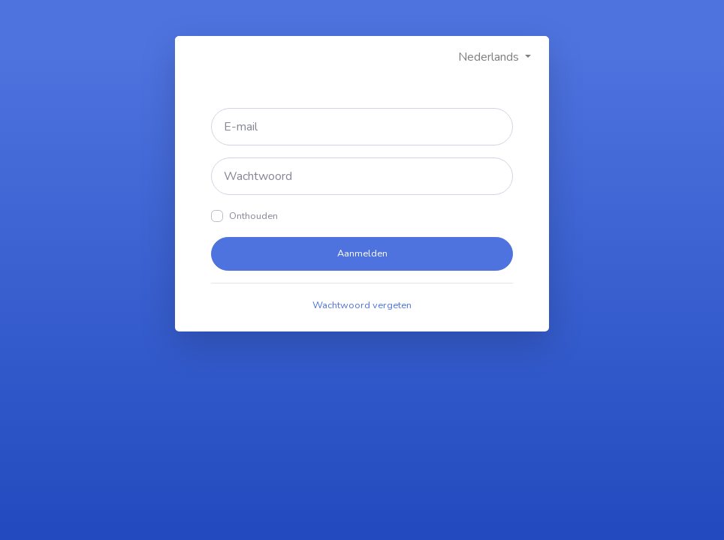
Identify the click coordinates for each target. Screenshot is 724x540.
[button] (494, 57)
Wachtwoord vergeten (362, 305)
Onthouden (253, 216)
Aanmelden (362, 253)
